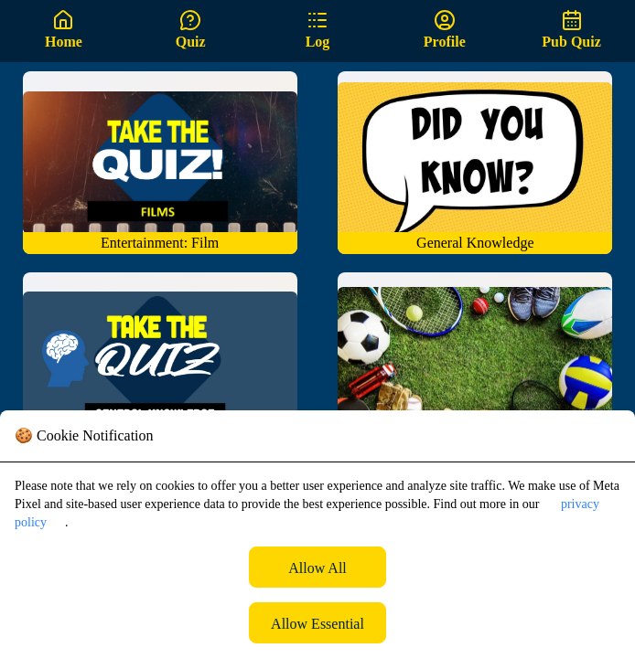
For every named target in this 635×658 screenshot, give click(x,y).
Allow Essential (317, 623)
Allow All (317, 568)
